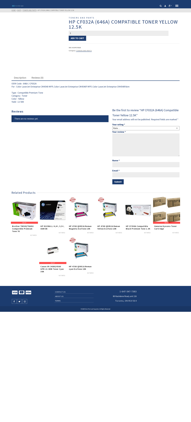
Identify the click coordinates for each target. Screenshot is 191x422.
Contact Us (60, 292)
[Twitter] (19, 301)
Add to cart (77, 38)
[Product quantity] (118, 33)
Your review (119, 131)
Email (116, 170)
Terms (58, 301)
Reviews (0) (37, 77)
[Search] (160, 6)
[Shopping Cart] (170, 6)
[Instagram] (24, 301)
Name (116, 160)
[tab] (20, 78)
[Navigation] (177, 6)
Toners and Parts (84, 51)
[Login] (165, 6)
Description (20, 77)
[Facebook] (14, 301)
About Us (59, 296)
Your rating (118, 124)
